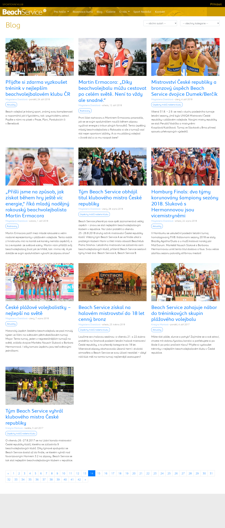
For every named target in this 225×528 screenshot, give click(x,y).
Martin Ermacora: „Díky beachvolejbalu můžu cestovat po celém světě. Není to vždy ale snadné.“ (112, 91)
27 (183, 473)
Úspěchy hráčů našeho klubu (167, 104)
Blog (99, 11)
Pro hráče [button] (60, 11)
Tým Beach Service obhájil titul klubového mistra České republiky (110, 197)
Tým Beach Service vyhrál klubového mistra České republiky (34, 416)
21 (140, 473)
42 (79, 479)
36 (37, 479)
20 (133, 473)
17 (112, 473)
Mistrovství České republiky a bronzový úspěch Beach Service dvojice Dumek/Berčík (184, 88)
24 (162, 473)
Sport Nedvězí (142, 11)
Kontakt (160, 11)
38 (51, 479)
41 (72, 479)
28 (190, 473)
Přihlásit (216, 4)
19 (126, 473)
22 (148, 473)
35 (30, 479)
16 (105, 473)
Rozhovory (85, 110)
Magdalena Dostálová (16, 99)
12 (77, 473)
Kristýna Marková (159, 324)
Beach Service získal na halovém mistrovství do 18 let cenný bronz (111, 313)
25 (169, 473)
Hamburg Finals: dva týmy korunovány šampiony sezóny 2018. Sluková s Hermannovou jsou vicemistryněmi (184, 203)
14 (91, 473)
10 (63, 473)
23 (155, 473)
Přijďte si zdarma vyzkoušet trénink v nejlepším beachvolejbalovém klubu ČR (37, 88)
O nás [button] (123, 11)
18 (119, 473)
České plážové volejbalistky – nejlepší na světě (38, 310)
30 (204, 473)
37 (44, 479)
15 (98, 473)
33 (16, 479)
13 (84, 473)
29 (197, 473)
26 (176, 473)
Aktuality (11, 104)
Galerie (110, 11)
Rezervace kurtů (83, 11)
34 (23, 479)
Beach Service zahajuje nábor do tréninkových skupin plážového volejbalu (184, 313)
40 (65, 479)
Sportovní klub (12, 4)
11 (70, 473)
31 (211, 473)
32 (8, 479)
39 (58, 479)
